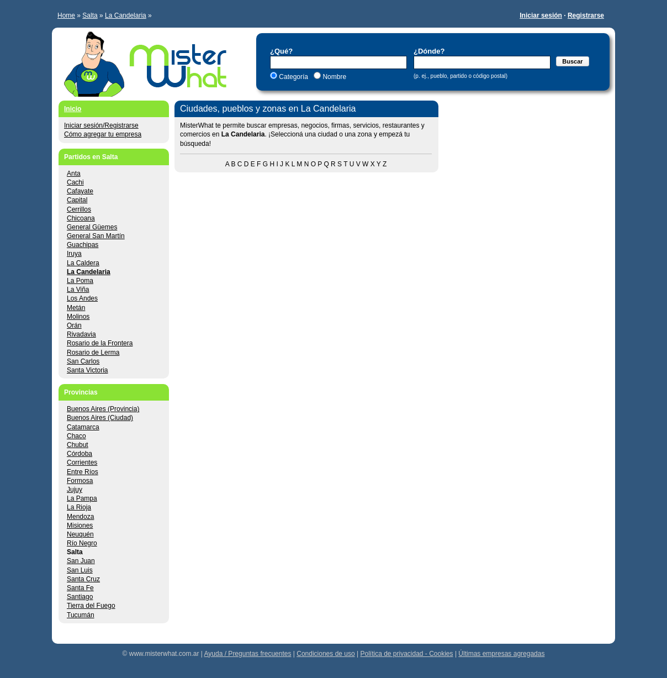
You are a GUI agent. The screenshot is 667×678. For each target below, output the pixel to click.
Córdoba (79, 454)
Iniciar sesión (541, 15)
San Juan (81, 561)
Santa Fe (80, 588)
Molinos (78, 316)
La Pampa (82, 498)
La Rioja (79, 507)
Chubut (77, 445)
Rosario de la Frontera (100, 343)
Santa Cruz (83, 579)
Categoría (293, 77)
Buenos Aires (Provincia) (103, 409)
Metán (76, 308)
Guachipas (82, 245)
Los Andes (82, 298)
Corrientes (82, 462)
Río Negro (82, 543)
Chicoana (81, 218)
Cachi (75, 182)
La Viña (78, 289)
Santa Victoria (87, 370)
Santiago (80, 597)
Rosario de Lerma (93, 352)
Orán (74, 325)
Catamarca (83, 427)
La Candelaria (125, 15)
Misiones (80, 525)
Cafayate (80, 191)
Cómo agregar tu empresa (102, 134)
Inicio (72, 109)
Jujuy (74, 489)
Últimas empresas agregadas (501, 654)
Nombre (333, 77)
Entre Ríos (82, 472)
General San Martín (96, 236)
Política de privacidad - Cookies (406, 654)
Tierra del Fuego (91, 605)
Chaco (76, 436)
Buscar (572, 61)
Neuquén (80, 534)
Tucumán (80, 615)
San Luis (80, 570)
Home (66, 15)
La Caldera (83, 263)
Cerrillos (79, 209)
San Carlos (83, 361)
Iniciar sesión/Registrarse (101, 125)
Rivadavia (81, 334)
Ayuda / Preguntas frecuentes (248, 654)
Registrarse (586, 15)
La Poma (80, 281)
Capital (77, 200)
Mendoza (80, 517)
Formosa (80, 481)
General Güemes (92, 227)
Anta (74, 173)
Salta (89, 15)
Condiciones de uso (325, 654)
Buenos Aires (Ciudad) (100, 418)
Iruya (74, 253)
